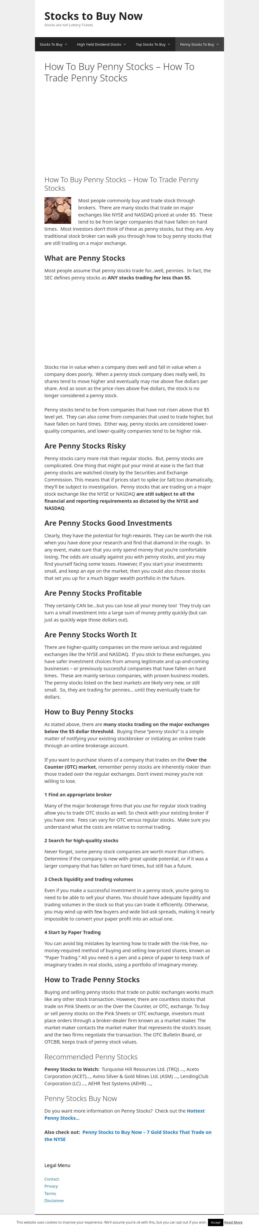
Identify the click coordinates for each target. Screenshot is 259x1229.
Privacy (51, 1186)
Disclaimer (54, 1200)
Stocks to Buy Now (93, 16)
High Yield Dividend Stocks (104, 44)
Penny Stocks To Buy (202, 44)
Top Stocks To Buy (155, 44)
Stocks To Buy (56, 44)
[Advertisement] (130, 96)
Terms (50, 1193)
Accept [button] (215, 1222)
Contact (51, 1179)
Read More (233, 1222)
